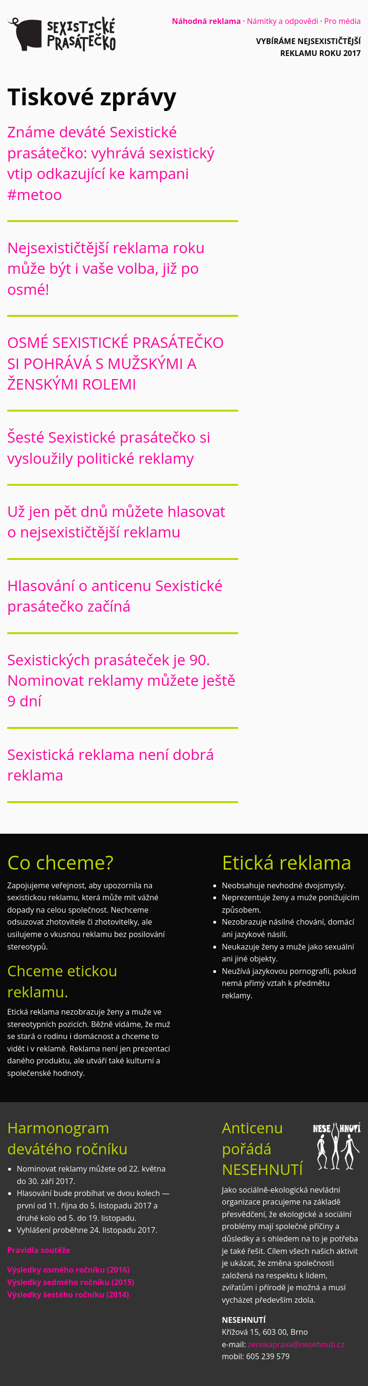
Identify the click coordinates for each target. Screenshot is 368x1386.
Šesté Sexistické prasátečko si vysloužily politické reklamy (108, 447)
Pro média (342, 21)
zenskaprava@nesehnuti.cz (296, 1344)
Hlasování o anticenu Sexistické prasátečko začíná (115, 595)
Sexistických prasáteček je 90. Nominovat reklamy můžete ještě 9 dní (121, 680)
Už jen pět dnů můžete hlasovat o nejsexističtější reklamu (116, 521)
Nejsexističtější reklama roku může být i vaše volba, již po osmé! (106, 268)
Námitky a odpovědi (282, 21)
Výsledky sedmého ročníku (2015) (70, 1282)
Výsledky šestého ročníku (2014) (68, 1294)
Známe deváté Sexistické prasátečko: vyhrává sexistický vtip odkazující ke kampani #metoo (111, 163)
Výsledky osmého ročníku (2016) (68, 1269)
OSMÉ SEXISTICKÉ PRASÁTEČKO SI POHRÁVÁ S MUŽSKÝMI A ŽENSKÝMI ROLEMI (115, 363)
